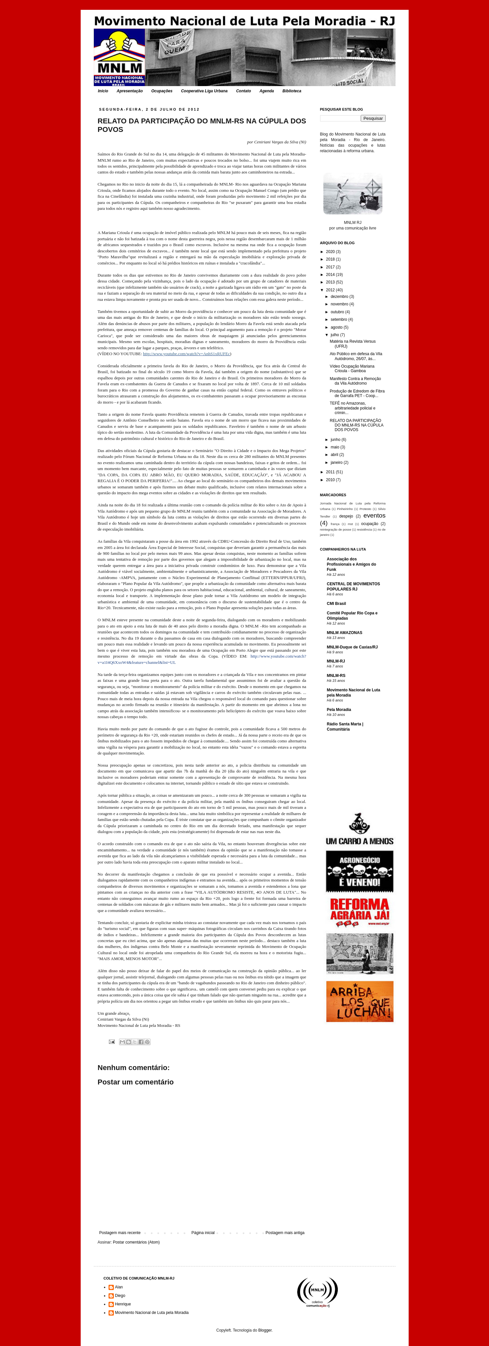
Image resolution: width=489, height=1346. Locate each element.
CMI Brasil (336, 603)
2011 (331, 472)
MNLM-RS (336, 675)
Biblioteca (291, 91)
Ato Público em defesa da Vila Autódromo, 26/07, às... (356, 356)
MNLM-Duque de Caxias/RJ (352, 647)
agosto (337, 327)
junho (336, 439)
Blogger (265, 1330)
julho (335, 335)
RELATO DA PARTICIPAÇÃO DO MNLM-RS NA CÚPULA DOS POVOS (356, 425)
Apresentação (130, 91)
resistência (364, 529)
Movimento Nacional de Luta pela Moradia (152, 1312)
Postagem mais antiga (285, 1232)
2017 (331, 267)
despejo (346, 516)
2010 (331, 480)
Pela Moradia (339, 709)
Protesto (365, 509)
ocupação (369, 523)
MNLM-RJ (336, 661)
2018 (331, 259)
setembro (339, 319)
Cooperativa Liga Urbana (204, 91)
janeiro (337, 462)
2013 (331, 282)
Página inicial (203, 1232)
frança (335, 524)
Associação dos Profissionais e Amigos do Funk (351, 564)
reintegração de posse (335, 529)
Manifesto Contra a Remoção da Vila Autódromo (355, 381)
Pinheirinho (345, 509)
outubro (338, 312)
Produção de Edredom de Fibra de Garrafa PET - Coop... (357, 393)
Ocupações (162, 91)
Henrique (123, 1304)
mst (350, 524)
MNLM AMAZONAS (344, 632)
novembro (340, 304)
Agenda (266, 91)
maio (335, 447)
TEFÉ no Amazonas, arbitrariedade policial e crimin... (352, 408)
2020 (331, 251)
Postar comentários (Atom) (136, 1242)
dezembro (340, 296)
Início (103, 91)
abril (335, 454)
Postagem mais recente (120, 1232)
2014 (331, 274)
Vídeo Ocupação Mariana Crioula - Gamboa (352, 368)
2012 (331, 290)
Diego (120, 1295)
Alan (119, 1287)
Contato (243, 91)
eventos (374, 515)
